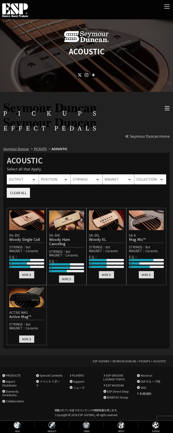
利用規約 (145, 393)
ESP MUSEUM (115, 385)
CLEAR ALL (18, 193)
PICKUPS (40, 149)
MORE (26, 275)
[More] (93, 75)
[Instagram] (86, 75)
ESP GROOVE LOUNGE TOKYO (114, 377)
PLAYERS (78, 375)
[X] (80, 75)
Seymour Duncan (16, 149)
